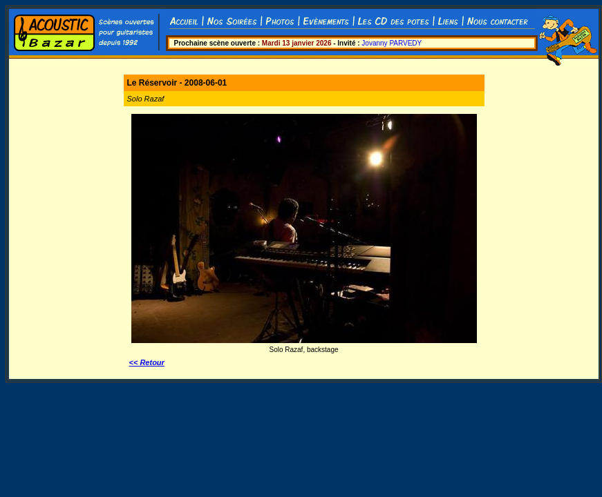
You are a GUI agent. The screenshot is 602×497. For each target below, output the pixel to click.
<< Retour (146, 362)
